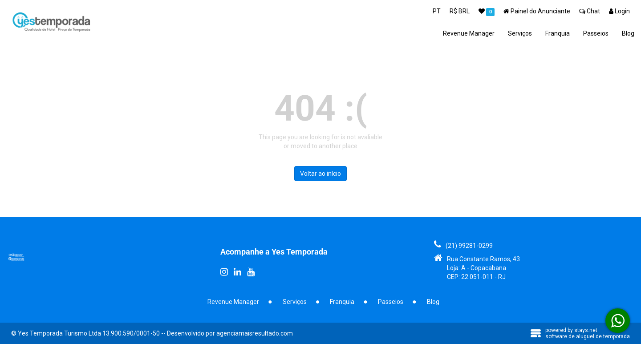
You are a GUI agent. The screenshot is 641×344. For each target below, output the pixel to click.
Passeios (596, 33)
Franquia (557, 33)
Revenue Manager (469, 33)
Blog (628, 33)
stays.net (585, 330)
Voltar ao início (320, 173)
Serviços (520, 33)
